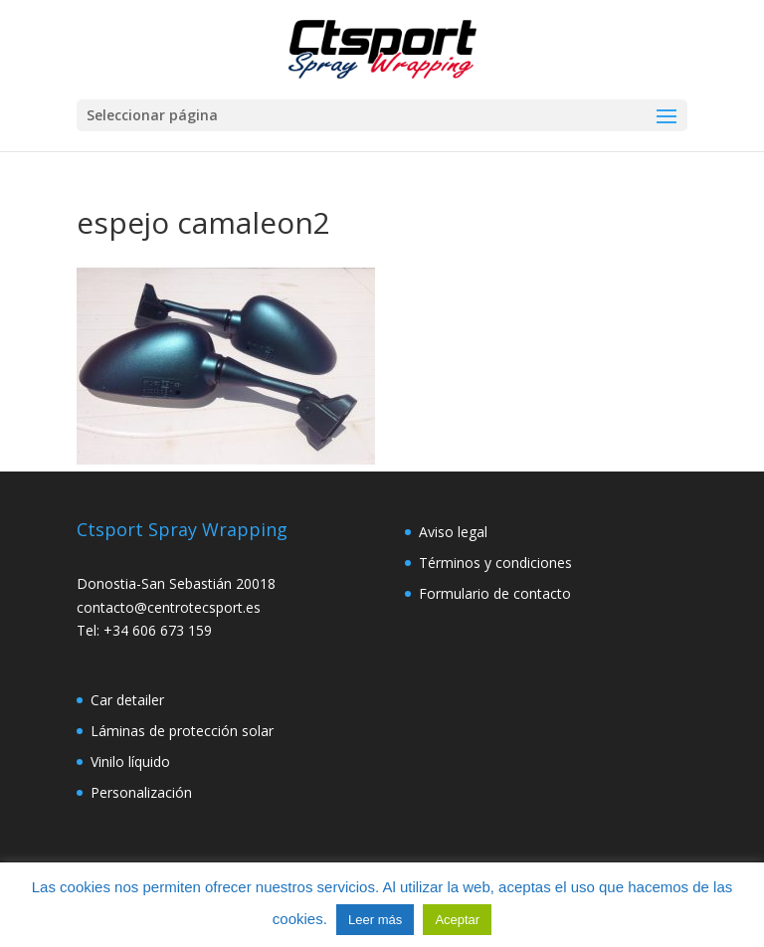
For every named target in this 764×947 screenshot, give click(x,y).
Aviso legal (453, 531)
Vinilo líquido (130, 761)
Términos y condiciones (495, 562)
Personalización (141, 792)
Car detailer (127, 699)
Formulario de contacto (495, 593)
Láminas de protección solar (182, 730)
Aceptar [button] (457, 919)
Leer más (375, 919)
